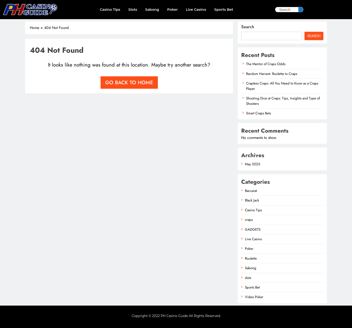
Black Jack (252, 200)
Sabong (152, 9)
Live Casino (196, 9)
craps (249, 219)
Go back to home (129, 82)
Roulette (251, 258)
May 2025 (252, 164)
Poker (172, 9)
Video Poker (254, 297)
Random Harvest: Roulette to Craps (271, 73)
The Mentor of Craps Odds (265, 64)
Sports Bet (223, 9)
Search (247, 27)
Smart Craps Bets (258, 113)
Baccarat (251, 190)
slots (132, 9)
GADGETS (253, 229)
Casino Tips (110, 9)
